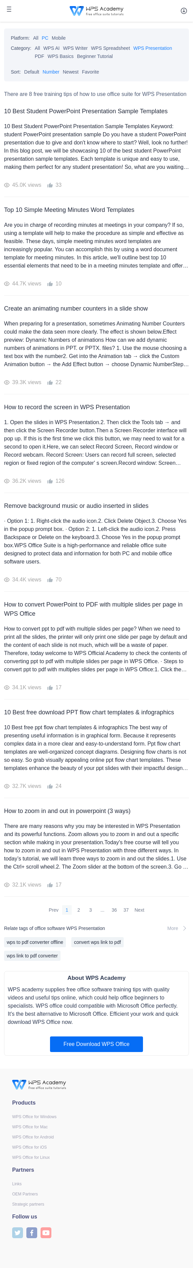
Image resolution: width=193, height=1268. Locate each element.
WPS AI (51, 48)
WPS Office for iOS (29, 1147)
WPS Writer (75, 48)
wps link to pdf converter (32, 955)
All (36, 38)
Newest (71, 72)
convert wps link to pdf (97, 942)
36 (114, 910)
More (178, 928)
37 (126, 910)
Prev (53, 910)
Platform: (20, 38)
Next (139, 910)
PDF (39, 56)
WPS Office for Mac (30, 1127)
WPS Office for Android (33, 1137)
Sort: (16, 72)
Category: (21, 48)
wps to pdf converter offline (35, 942)
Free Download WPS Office (96, 1044)
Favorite (90, 72)
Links (17, 1184)
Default (31, 72)
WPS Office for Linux (31, 1157)
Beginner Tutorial (95, 56)
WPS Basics (61, 56)
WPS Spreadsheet (110, 48)
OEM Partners (25, 1194)
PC (45, 38)
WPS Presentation (153, 48)
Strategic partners (28, 1204)
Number (51, 72)
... (102, 910)
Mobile (59, 38)
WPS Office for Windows (34, 1116)
